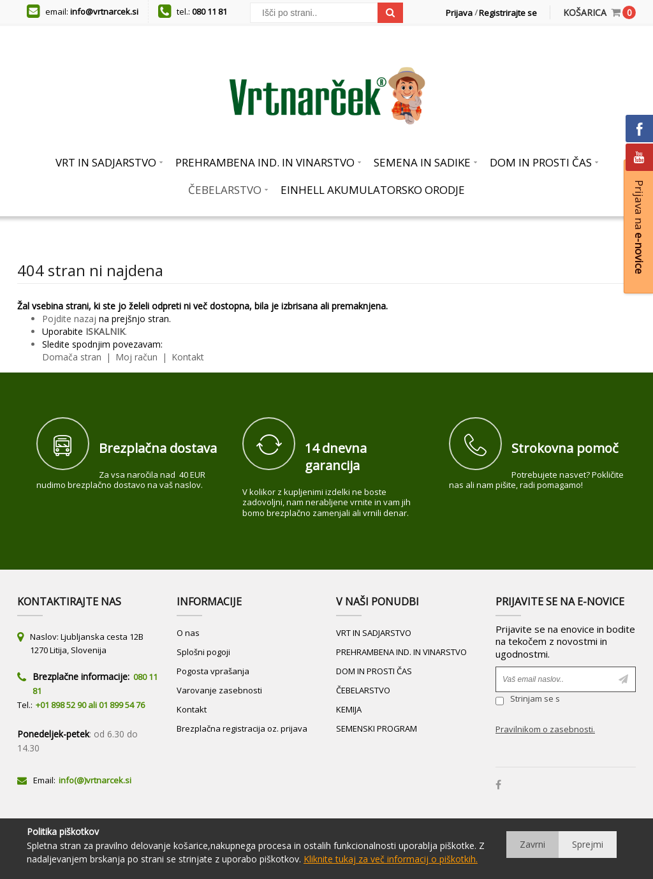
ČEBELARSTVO (363, 690)
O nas (188, 633)
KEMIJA (349, 709)
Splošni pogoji (203, 652)
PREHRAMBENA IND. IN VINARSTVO (401, 652)
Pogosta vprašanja (213, 671)
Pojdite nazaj (69, 319)
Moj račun (137, 357)
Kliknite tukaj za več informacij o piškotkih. (391, 859)
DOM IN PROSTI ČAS (374, 671)
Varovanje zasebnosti (219, 690)
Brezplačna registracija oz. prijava (242, 728)
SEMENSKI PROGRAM (376, 728)
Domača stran (71, 357)
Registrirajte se (508, 12)
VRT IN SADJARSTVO (373, 633)
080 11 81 (209, 11)
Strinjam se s (527, 700)
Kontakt (186, 357)
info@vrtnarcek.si (104, 11)
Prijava (459, 12)
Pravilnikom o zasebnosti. (545, 729)
